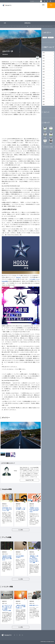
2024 (44, 55)
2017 (44, 74)
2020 (44, 66)
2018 (44, 71)
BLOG (51, 5)
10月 (5, 23)
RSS (53, 1)
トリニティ (45, 37)
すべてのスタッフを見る (48, 146)
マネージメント (50, 37)
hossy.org (18, 277)
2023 (44, 58)
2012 (44, 88)
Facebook (44, 1)
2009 (44, 96)
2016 (44, 77)
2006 (44, 104)
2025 (44, 52)
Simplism (25, 470)
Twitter (47, 1)
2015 (44, 79)
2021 (44, 63)
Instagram (50, 1)
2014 (44, 82)
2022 (44, 60)
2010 (44, 93)
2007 (44, 101)
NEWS (43, 5)
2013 (44, 85)
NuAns (30, 470)
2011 (44, 90)
